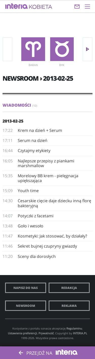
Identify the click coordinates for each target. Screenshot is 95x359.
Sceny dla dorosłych (37, 256)
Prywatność (46, 333)
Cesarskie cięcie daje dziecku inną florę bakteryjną (54, 203)
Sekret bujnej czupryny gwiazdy (47, 246)
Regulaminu (74, 328)
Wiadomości (20, 105)
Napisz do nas (25, 288)
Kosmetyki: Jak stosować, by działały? (52, 236)
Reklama (69, 306)
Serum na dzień (32, 140)
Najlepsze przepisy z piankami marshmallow (46, 163)
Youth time (28, 190)
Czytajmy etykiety (34, 150)
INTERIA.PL (80, 333)
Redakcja (69, 288)
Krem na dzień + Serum (40, 130)
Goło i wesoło (30, 226)
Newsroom (25, 306)
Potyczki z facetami (35, 216)
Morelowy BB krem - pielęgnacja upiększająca (48, 178)
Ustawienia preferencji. (23, 333)
